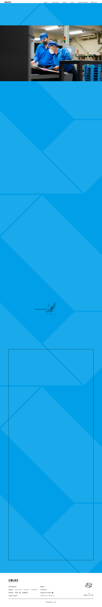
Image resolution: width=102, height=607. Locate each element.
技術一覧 (18, 593)
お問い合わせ (94, 2)
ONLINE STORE (82, 2)
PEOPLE (26, 590)
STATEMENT (13, 587)
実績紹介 (25, 593)
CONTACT (43, 590)
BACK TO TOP (88, 595)
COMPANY (34, 590)
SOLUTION (18, 590)
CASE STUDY (55, 2)
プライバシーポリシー (47, 596)
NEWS (72, 2)
